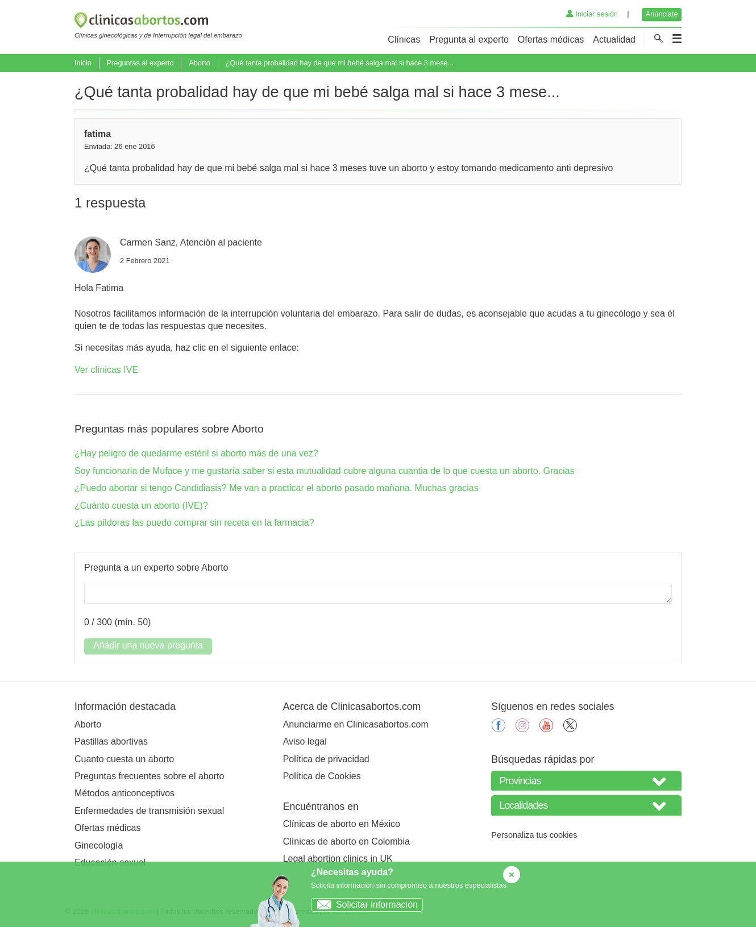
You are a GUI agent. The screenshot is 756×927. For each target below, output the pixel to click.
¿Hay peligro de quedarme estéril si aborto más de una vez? (196, 453)
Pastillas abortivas (111, 741)
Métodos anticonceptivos (124, 793)
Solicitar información (364, 904)
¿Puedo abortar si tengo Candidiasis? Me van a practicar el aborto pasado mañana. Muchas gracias (276, 488)
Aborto (199, 63)
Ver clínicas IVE (106, 370)
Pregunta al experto (469, 39)
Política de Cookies (322, 776)
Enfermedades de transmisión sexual (149, 811)
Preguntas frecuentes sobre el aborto (149, 776)
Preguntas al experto (139, 63)
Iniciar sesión (592, 14)
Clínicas (404, 39)
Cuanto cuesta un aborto (124, 759)
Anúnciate (662, 14)
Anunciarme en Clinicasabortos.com (356, 724)
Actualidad (614, 39)
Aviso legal (305, 741)
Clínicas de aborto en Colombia (346, 841)
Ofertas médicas (551, 39)
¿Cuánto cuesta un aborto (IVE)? (141, 505)
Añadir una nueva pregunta (148, 645)
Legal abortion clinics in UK (338, 858)
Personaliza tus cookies (534, 834)
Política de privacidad (326, 759)
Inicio (83, 63)
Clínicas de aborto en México (341, 824)
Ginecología (98, 845)
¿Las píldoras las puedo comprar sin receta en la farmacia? (194, 522)
